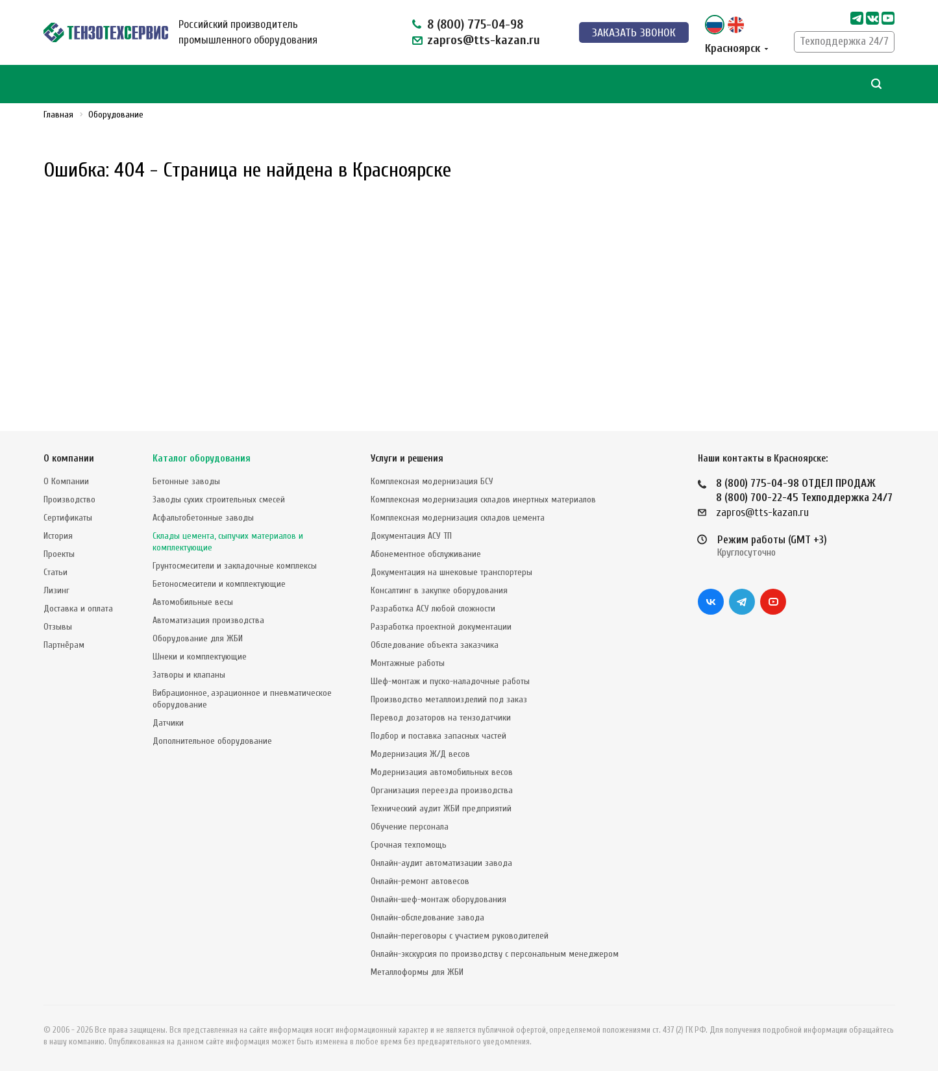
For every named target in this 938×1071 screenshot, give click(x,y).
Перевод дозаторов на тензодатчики (441, 717)
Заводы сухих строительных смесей (219, 499)
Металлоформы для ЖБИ (417, 972)
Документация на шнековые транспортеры (451, 572)
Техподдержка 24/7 (844, 41)
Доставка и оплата (78, 608)
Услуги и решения (407, 458)
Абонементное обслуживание (426, 554)
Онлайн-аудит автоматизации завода (441, 862)
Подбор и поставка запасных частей (438, 735)
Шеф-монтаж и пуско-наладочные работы (450, 681)
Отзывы (57, 626)
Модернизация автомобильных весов (442, 772)
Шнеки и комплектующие (200, 656)
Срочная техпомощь (409, 844)
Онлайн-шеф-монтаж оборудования (438, 899)
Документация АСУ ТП (411, 535)
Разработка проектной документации (441, 626)
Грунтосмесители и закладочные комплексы (235, 565)
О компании (68, 458)
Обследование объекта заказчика (435, 644)
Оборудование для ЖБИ (198, 638)
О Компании (66, 481)
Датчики (168, 722)
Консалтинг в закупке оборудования (439, 590)
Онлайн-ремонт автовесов (420, 881)
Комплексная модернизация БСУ (432, 481)
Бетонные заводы (186, 481)
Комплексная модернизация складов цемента (458, 517)
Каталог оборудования (202, 458)
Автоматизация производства (208, 620)
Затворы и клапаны (189, 674)
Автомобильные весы (193, 602)
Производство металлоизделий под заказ (449, 699)
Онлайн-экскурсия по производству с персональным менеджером (495, 953)
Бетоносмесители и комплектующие (219, 583)
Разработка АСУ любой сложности (433, 608)
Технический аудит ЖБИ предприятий (441, 808)
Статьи (55, 572)
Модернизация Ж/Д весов (420, 753)
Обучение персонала (410, 826)
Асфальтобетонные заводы (203, 517)
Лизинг (56, 590)
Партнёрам (63, 644)
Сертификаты (67, 517)
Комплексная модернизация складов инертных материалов (483, 499)
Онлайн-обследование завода (427, 917)
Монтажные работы (408, 663)
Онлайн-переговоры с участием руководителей (460, 935)
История (58, 535)
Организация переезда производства (442, 790)
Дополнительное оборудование (212, 740)
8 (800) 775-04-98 (475, 24)
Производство (69, 499)
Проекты (59, 554)
